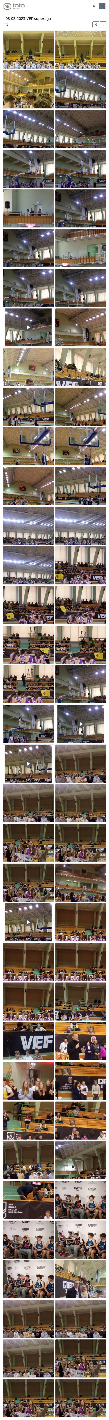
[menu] (102, 6)
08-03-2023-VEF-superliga (28, 18)
